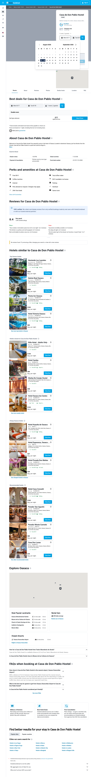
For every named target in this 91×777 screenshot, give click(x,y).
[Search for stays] (3, 11)
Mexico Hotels (17, 7)
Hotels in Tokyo (14, 750)
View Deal (48, 273)
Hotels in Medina (66, 745)
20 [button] (49, 60)
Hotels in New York (15, 748)
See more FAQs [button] (37, 693)
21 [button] (52, 60)
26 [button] (47, 63)
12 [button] (47, 57)
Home (10, 7)
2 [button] (38, 54)
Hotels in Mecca (40, 743)
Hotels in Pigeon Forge (16, 745)
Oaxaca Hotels (29, 7)
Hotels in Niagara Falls (68, 750)
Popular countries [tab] (27, 734)
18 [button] (44, 60)
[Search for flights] (3, 8)
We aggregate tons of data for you (49, 767)
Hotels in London (66, 748)
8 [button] (55, 54)
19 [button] (47, 60)
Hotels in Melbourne (67, 743)
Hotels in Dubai (40, 745)
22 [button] (55, 60)
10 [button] (41, 57)
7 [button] (52, 54)
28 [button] (52, 63)
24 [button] (41, 63)
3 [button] (41, 54)
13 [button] (49, 57)
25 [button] (44, 63)
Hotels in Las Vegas (15, 743)
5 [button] (76, 52)
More (10, 147)
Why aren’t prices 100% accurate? (49, 770)
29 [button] (55, 63)
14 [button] (52, 57)
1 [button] (55, 52)
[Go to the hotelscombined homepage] (13, 2)
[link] (19, 331)
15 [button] (55, 57)
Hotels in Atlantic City (42, 748)
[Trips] (3, 27)
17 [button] (41, 60)
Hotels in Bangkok (41, 750)
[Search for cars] (3, 15)
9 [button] (38, 57)
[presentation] (61, 99)
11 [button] (44, 57)
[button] (3, 3)
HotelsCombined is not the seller (49, 764)
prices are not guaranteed (47, 758)
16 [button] (38, 60)
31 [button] (41, 66)
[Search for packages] (3, 19)
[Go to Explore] (3, 22)
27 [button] (49, 63)
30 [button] (38, 66)
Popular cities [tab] (14, 734)
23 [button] (38, 63)
